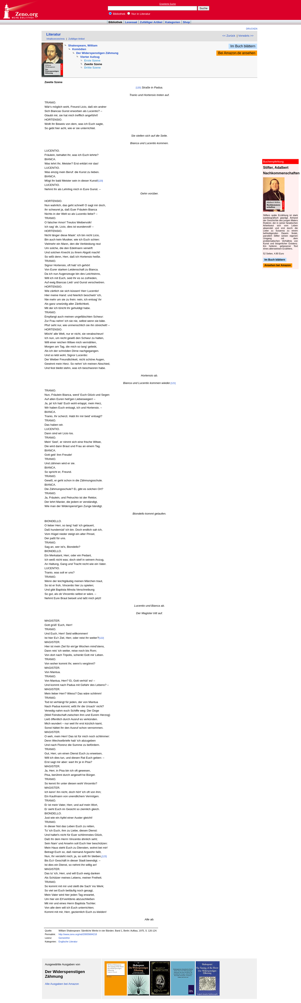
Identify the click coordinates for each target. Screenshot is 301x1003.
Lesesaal (131, 22)
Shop (186, 22)
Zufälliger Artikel (151, 22)
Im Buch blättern (242, 46)
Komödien (79, 49)
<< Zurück (228, 35)
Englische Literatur (67, 941)
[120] (138, 87)
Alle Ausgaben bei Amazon (62, 983)
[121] (173, 383)
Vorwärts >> (245, 35)
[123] (104, 856)
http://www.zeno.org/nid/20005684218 (77, 934)
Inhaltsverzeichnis (55, 38)
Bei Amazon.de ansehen (236, 53)
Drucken (252, 28)
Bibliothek (117, 13)
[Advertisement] (281, 9)
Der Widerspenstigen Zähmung (97, 53)
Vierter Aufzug (89, 56)
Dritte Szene (92, 67)
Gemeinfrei (64, 938)
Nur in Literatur (138, 13)
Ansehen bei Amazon (277, 265)
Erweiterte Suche (168, 4)
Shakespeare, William (82, 45)
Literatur (53, 34)
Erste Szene (92, 60)
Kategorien (172, 22)
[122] (101, 638)
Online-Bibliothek (20, 10)
